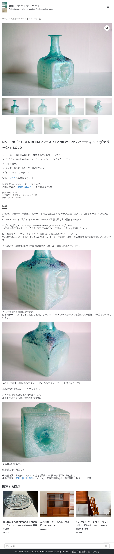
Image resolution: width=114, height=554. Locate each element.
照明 (24, 478)
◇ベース (33, 195)
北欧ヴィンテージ (15, 197)
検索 (106, 547)
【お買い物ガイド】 (26, 187)
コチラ (12, 178)
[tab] (4, 206)
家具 (18, 478)
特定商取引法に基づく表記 (85, 551)
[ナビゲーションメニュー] (108, 7)
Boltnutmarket (22, 551)
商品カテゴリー (17, 19)
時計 (31, 478)
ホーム (5, 19)
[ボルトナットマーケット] (27, 7)
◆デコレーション (34, 19)
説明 (4, 206)
